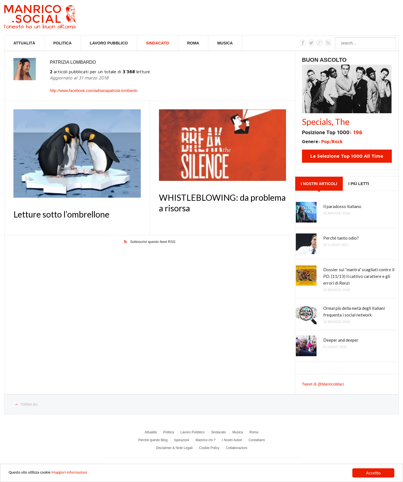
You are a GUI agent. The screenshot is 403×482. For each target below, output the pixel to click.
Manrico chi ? (205, 440)
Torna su (29, 405)
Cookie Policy (209, 448)
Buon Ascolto (324, 60)
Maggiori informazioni (81, 473)
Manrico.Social (52, 17)
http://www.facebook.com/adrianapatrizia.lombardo (94, 90)
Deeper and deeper (341, 339)
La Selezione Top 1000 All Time (346, 156)
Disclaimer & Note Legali (174, 448)
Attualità (24, 43)
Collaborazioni (236, 448)
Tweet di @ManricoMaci (323, 384)
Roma (193, 43)
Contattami (257, 440)
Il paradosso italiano (342, 206)
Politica (62, 43)
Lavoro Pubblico (109, 43)
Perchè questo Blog (153, 440)
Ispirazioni (181, 440)
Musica (225, 43)
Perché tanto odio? (341, 237)
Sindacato (157, 43)
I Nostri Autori (232, 440)
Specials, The (326, 122)
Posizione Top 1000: (332, 132)
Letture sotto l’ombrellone (61, 214)
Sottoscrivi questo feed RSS (152, 242)
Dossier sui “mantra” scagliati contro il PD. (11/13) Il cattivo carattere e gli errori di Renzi (358, 276)
